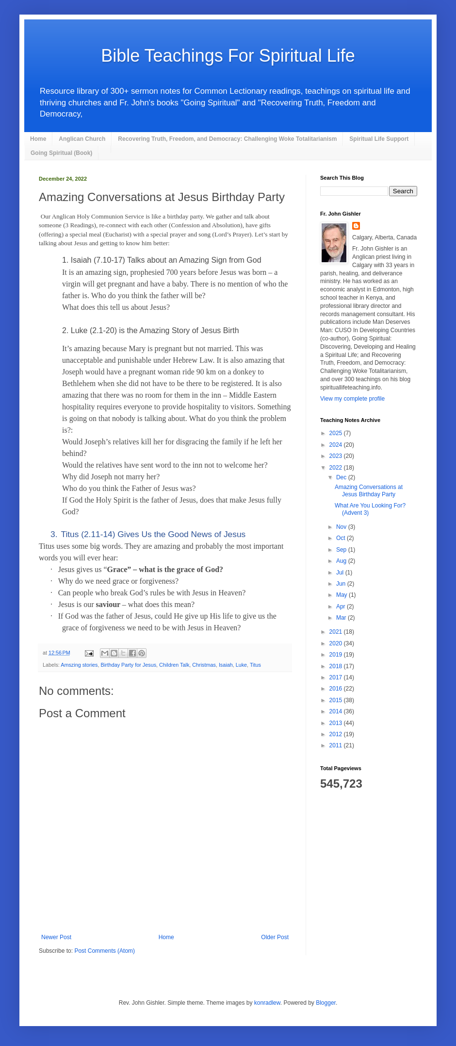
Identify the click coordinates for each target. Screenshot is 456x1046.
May (342, 594)
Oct (341, 538)
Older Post (275, 937)
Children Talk (174, 665)
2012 (336, 734)
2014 (336, 711)
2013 (336, 723)
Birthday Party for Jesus (128, 665)
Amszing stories (79, 665)
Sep (342, 549)
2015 (336, 700)
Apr (341, 606)
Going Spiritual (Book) (61, 153)
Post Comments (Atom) (104, 950)
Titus (255, 665)
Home (38, 138)
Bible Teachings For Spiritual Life (228, 56)
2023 (336, 456)
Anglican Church (82, 138)
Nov (342, 526)
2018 (336, 666)
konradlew (267, 1002)
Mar (342, 617)
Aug (342, 560)
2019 (336, 654)
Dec (342, 477)
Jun (341, 583)
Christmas (204, 665)
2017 (336, 677)
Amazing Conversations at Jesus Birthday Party (369, 490)
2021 (336, 631)
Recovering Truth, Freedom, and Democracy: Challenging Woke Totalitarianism (227, 138)
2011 (336, 745)
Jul (340, 572)
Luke (241, 665)
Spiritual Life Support (378, 138)
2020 (336, 643)
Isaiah (226, 665)
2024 (336, 444)
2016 (336, 688)
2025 (336, 433)
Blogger (326, 1002)
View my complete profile (352, 398)
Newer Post (56, 937)
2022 (336, 467)
